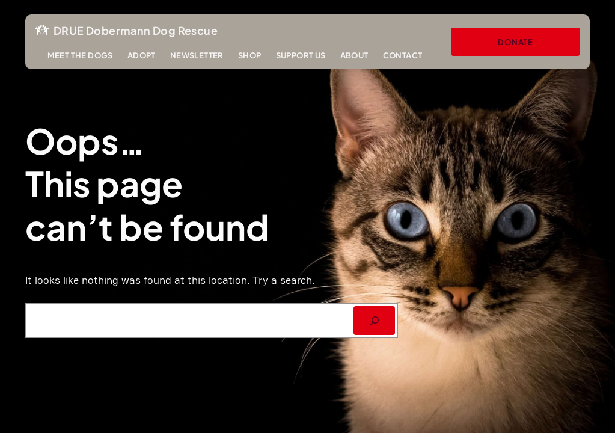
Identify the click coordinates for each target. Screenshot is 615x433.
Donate (515, 42)
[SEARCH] (374, 320)
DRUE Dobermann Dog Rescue (136, 30)
